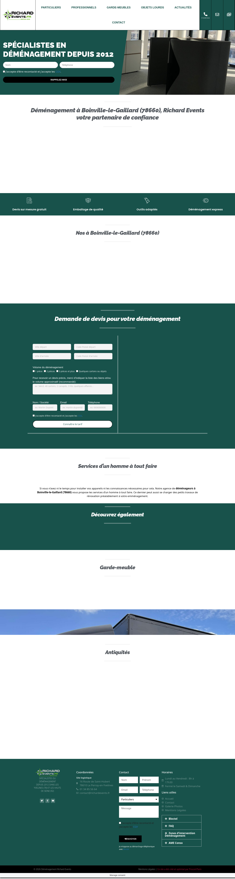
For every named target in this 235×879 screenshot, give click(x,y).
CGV (57, 71)
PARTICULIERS (51, 7)
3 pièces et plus (67, 372)
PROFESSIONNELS (83, 7)
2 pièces (51, 372)
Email (63, 404)
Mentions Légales (146, 870)
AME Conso (176, 844)
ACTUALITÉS (183, 7)
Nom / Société (41, 404)
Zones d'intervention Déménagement (180, 836)
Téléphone (94, 404)
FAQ (171, 827)
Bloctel (126, 850)
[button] (181, 820)
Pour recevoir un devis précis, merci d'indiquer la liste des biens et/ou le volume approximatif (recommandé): (72, 381)
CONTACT (118, 22)
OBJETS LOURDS (152, 7)
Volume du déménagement (48, 369)
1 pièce (38, 372)
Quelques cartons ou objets (93, 372)
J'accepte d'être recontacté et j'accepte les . (33, 71)
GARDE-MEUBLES (119, 7)
